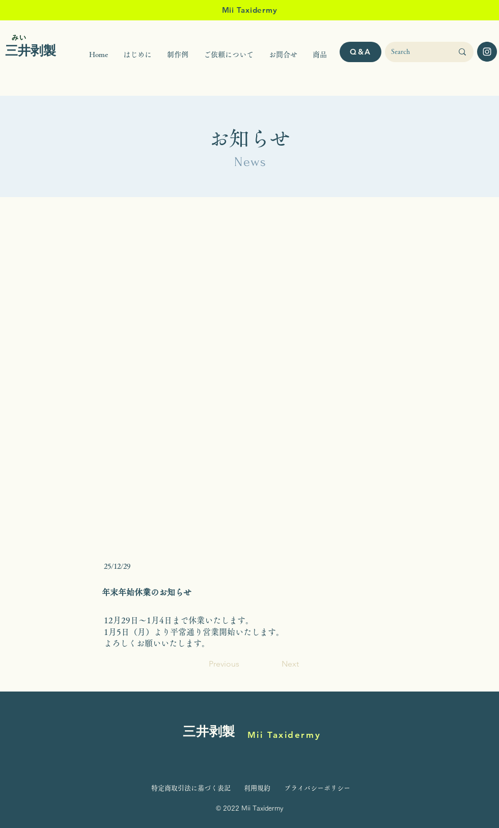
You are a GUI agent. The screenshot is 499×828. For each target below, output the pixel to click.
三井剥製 (209, 732)
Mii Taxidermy (284, 735)
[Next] (273, 664)
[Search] (414, 52)
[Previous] (242, 664)
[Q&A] (360, 52)
